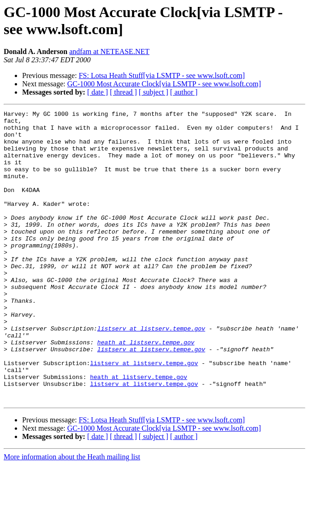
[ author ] (184, 92)
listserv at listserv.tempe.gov (151, 372)
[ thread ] (123, 92)
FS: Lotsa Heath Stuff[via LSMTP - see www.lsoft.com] (162, 75)
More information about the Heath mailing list (72, 515)
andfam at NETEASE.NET (109, 51)
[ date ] (97, 92)
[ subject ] (153, 92)
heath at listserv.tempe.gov (146, 389)
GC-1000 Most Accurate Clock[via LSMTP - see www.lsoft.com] (164, 84)
